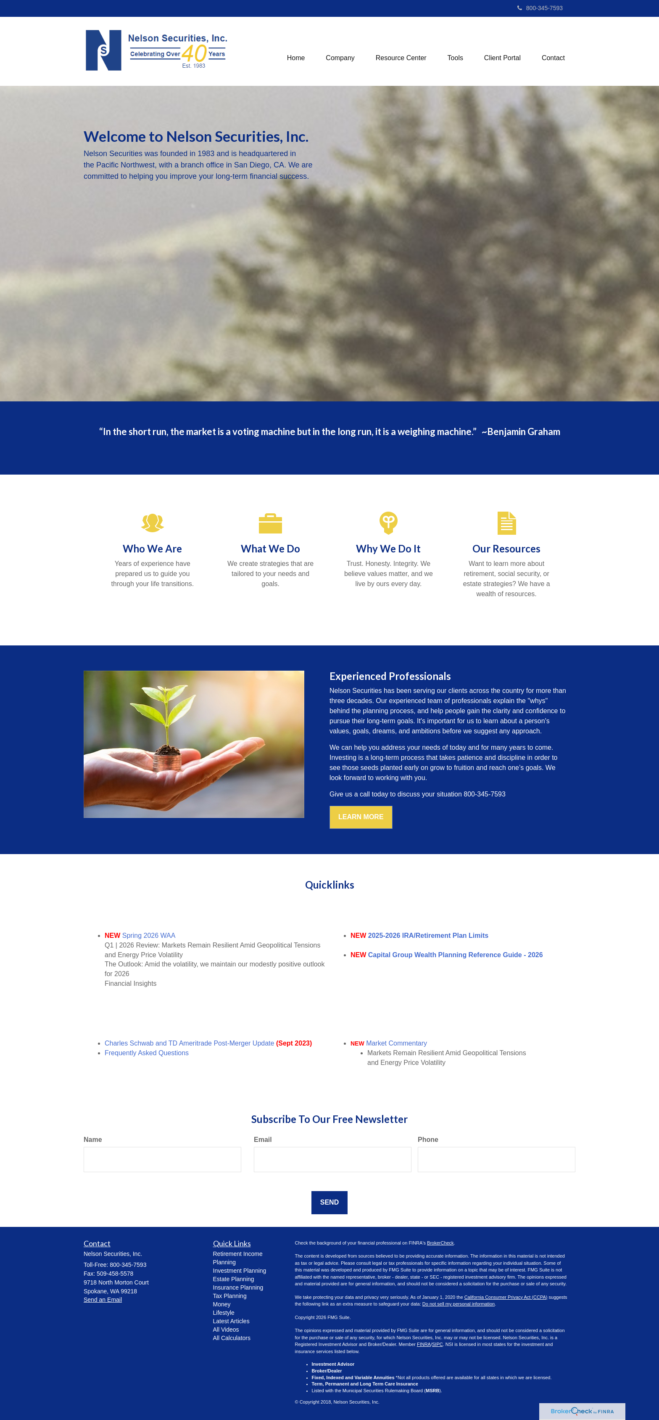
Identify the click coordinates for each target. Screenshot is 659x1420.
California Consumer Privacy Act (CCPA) (506, 1297)
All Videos (226, 1329)
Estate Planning (233, 1279)
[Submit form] (329, 1202)
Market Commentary (396, 1043)
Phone (428, 1139)
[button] (340, 51)
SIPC (437, 1344)
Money (222, 1304)
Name (93, 1139)
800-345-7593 (540, 8)
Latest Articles (231, 1321)
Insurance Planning (238, 1287)
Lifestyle (224, 1312)
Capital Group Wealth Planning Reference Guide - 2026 (455, 954)
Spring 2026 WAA (149, 935)
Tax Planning (230, 1296)
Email (263, 1139)
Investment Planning (239, 1270)
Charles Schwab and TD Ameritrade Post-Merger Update (189, 1043)
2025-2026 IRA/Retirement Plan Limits (428, 935)
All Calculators (231, 1338)
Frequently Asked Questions (147, 1052)
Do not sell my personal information (458, 1303)
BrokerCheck (440, 1242)
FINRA (424, 1344)
